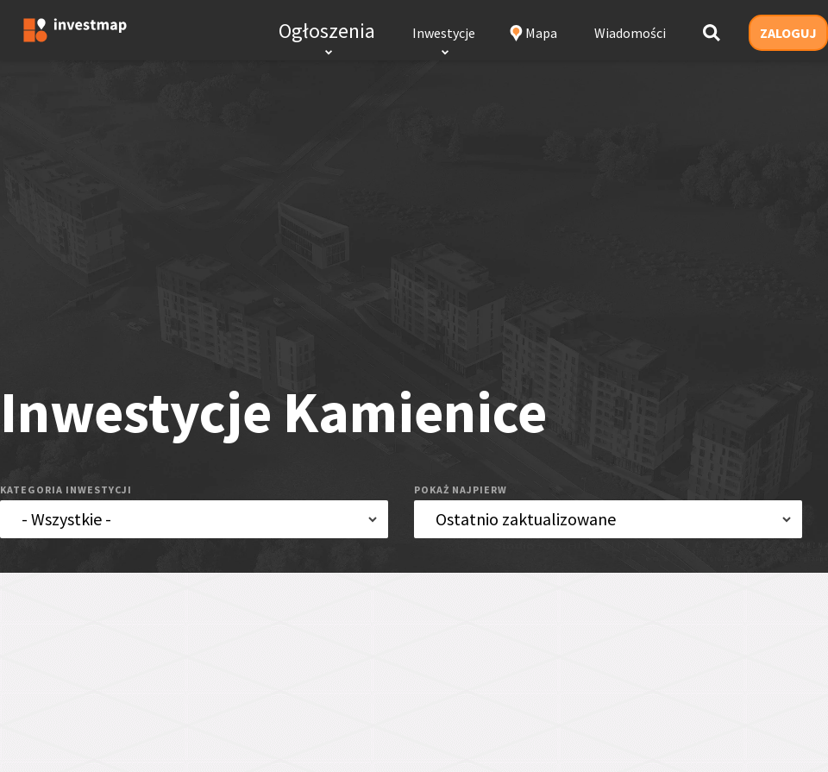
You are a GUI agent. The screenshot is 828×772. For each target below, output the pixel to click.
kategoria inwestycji (66, 489)
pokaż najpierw (460, 489)
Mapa (541, 32)
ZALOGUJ (788, 32)
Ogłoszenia (327, 30)
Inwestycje (443, 32)
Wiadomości (630, 32)
